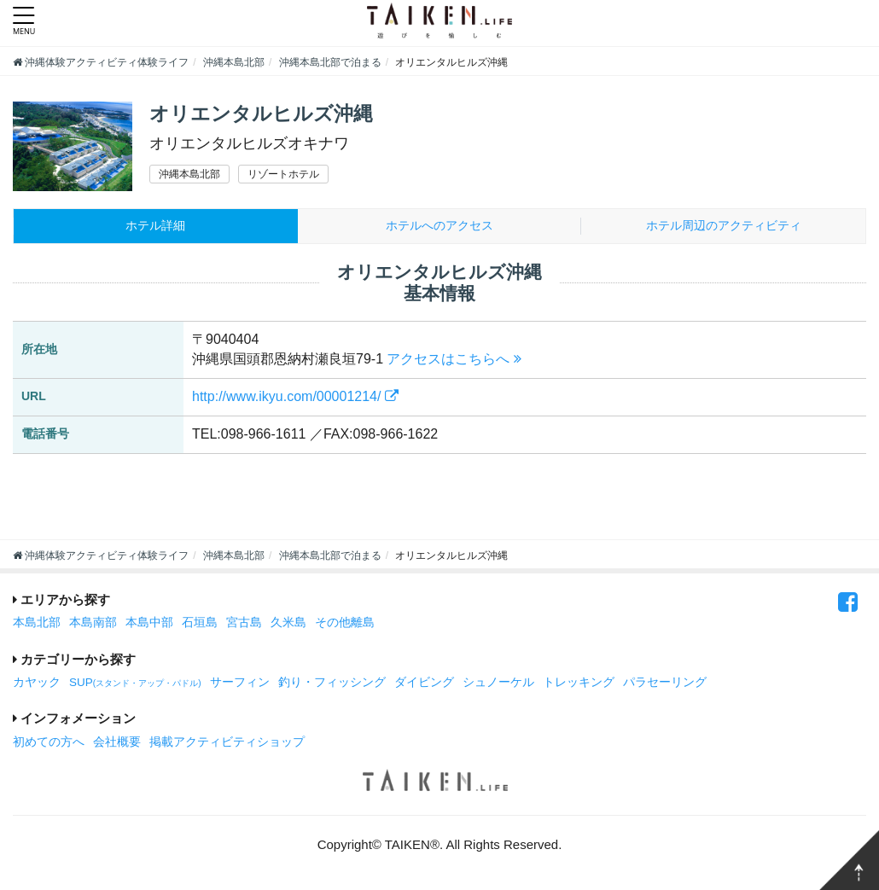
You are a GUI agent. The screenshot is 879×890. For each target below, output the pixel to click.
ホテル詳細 (156, 226)
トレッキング (578, 684)
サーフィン (240, 684)
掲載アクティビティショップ (227, 743)
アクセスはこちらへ (454, 360)
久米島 (288, 624)
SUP (135, 684)
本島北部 (37, 624)
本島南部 (93, 624)
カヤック (37, 684)
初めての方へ (48, 743)
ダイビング (424, 684)
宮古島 (244, 624)
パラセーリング (665, 684)
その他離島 (345, 624)
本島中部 (149, 624)
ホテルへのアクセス (439, 226)
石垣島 (200, 624)
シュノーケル (498, 684)
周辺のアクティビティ (723, 226)
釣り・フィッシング (332, 684)
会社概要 (117, 743)
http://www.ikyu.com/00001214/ (295, 398)
